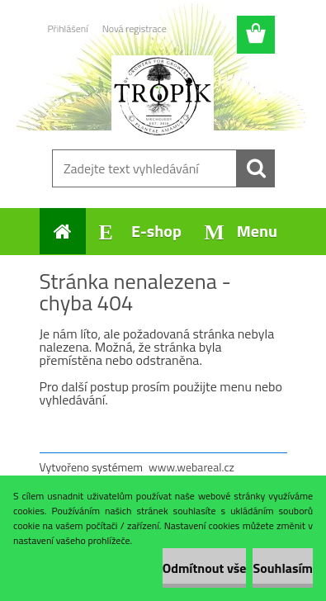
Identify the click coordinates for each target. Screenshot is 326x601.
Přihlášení (68, 28)
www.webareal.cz (191, 467)
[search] (256, 168)
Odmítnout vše (205, 568)
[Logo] (163, 96)
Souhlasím (283, 568)
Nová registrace (134, 28)
